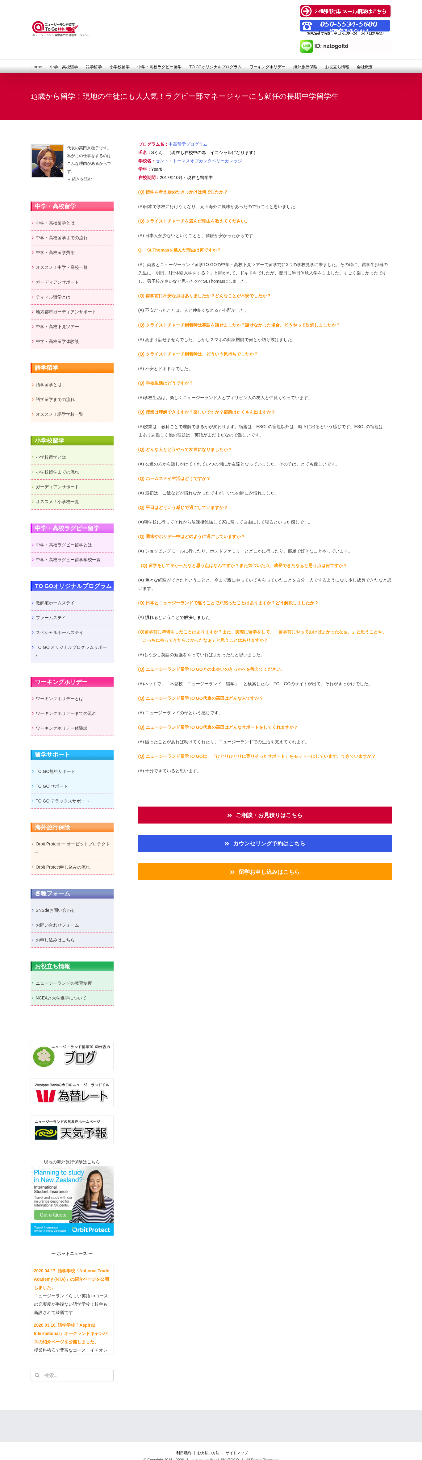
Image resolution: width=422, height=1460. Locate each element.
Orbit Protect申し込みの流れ (63, 867)
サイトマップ (237, 1453)
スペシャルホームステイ (59, 632)
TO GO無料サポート (56, 771)
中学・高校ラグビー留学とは (64, 544)
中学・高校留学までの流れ (62, 237)
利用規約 (183, 1453)
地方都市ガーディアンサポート (66, 311)
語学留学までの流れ (55, 399)
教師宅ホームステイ (55, 602)
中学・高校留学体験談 (57, 341)
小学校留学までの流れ (57, 471)
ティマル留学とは (53, 296)
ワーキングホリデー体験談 (62, 728)
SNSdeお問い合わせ (55, 910)
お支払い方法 (208, 1453)
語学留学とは (49, 384)
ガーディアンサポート (57, 282)
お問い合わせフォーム (57, 925)
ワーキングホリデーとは (59, 698)
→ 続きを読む (79, 179)
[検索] (37, 1375)
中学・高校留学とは (55, 222)
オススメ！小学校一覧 (57, 501)
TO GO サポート (52, 786)
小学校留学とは (51, 457)
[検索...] (72, 1375)
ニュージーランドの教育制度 (64, 983)
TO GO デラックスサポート (63, 801)
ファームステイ (51, 617)
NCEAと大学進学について (61, 997)
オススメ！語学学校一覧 (59, 414)
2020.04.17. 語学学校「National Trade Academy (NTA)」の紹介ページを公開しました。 (71, 1279)
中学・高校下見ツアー (242, 264)
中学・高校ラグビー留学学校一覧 (68, 559)
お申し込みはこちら (55, 939)
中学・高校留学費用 (55, 252)
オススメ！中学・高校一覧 (62, 267)
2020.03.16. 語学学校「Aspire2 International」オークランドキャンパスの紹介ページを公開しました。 (70, 1333)
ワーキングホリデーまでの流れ (66, 713)
